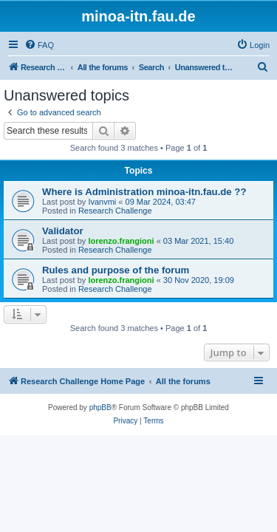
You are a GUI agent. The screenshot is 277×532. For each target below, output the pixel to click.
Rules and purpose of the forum (115, 270)
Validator (62, 230)
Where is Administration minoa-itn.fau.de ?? (144, 191)
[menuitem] (39, 45)
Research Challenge (115, 210)
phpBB (100, 407)
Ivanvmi (102, 201)
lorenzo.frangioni (121, 240)
